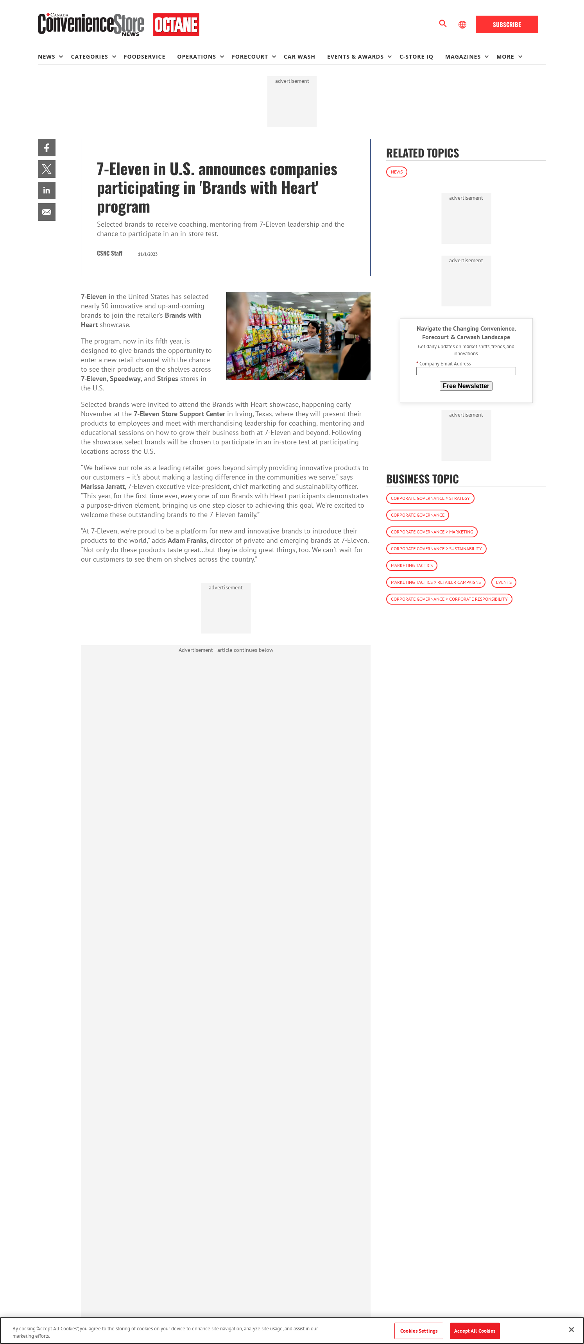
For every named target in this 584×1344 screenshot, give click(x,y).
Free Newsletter (466, 386)
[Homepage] (118, 24)
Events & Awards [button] (355, 56)
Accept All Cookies (474, 1331)
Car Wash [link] (299, 56)
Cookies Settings (418, 1331)
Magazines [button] (463, 56)
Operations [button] (196, 56)
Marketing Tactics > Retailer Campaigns (436, 582)
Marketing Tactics (412, 565)
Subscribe (507, 24)
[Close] (571, 1329)
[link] (47, 147)
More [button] (505, 56)
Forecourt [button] (250, 56)
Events (504, 582)
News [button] (46, 56)
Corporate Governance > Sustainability (436, 548)
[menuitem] (54, 56)
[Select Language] (463, 24)
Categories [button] (89, 56)
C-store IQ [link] (416, 56)
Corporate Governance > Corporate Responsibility (449, 599)
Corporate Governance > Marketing (432, 532)
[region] (292, 1330)
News (397, 172)
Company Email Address (443, 363)
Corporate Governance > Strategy (430, 498)
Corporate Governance (417, 515)
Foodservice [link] (145, 56)
